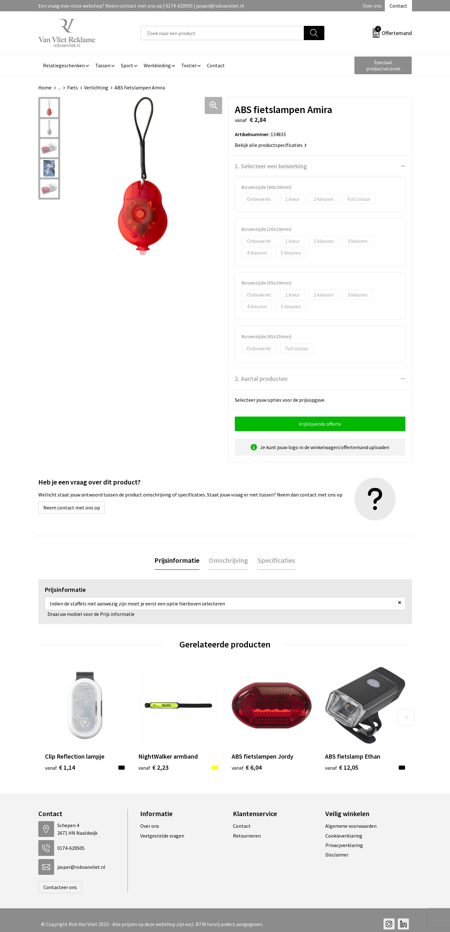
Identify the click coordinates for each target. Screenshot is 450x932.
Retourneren (247, 836)
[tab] (176, 560)
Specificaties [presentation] (276, 560)
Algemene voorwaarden (351, 826)
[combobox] (222, 33)
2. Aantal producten (261, 378)
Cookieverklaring (343, 836)
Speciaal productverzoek (383, 65)
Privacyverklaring (344, 845)
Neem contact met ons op (71, 507)
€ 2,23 (153, 767)
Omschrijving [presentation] (228, 560)
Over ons (372, 6)
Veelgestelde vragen (162, 836)
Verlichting (96, 87)
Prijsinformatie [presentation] (176, 560)
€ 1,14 (60, 767)
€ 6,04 (247, 767)
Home (45, 87)
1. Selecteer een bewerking (271, 166)
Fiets (72, 87)
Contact (398, 6)
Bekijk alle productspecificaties (271, 145)
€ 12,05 (341, 767)
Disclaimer (336, 854)
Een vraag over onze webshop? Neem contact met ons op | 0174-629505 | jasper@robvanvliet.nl (141, 6)
